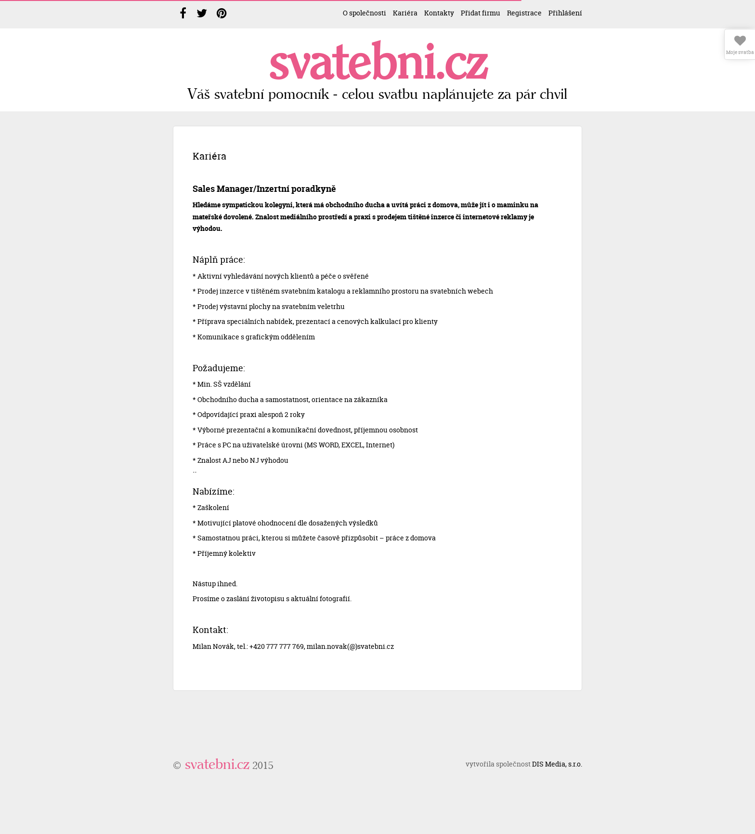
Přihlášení (565, 12)
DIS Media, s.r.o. (557, 763)
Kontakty (439, 12)
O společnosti (364, 12)
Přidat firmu (480, 12)
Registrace (524, 12)
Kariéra (405, 12)
